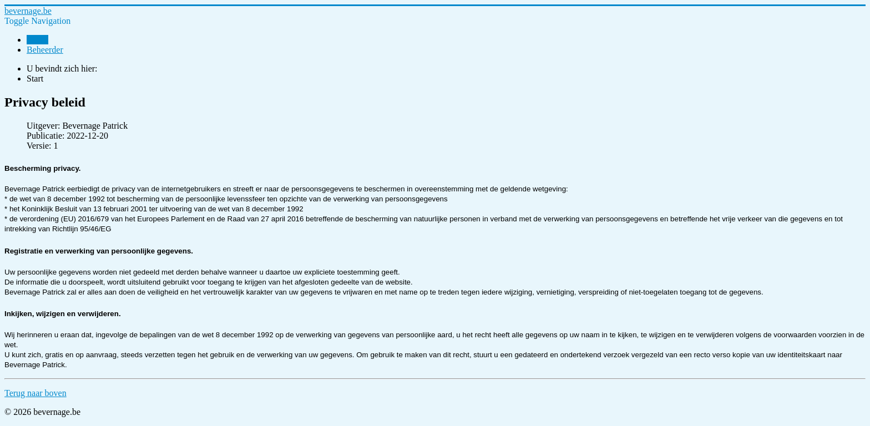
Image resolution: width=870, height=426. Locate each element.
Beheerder (45, 49)
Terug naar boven (35, 393)
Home (37, 39)
